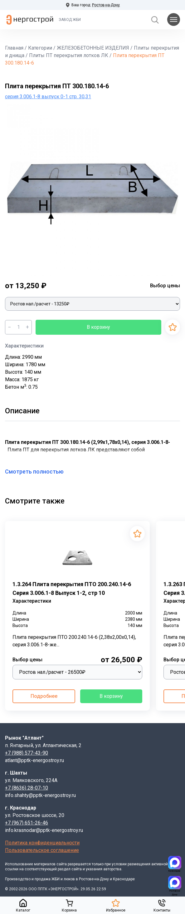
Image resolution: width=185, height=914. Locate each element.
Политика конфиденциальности (42, 843)
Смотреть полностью (38, 471)
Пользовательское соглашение (42, 850)
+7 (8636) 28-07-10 (26, 788)
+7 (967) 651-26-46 (26, 823)
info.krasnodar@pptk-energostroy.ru (44, 830)
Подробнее (44, 696)
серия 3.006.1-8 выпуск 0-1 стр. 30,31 (48, 97)
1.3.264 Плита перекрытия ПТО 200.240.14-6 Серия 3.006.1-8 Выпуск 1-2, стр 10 (71, 588)
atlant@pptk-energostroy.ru (34, 760)
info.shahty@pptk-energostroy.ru (40, 795)
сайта (61, 864)
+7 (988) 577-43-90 (26, 753)
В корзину (98, 327)
